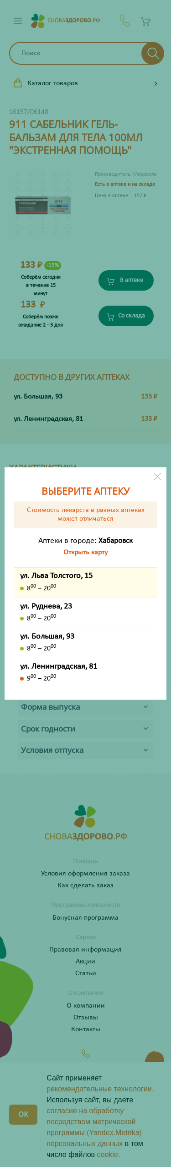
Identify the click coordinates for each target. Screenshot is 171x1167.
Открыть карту (85, 552)
